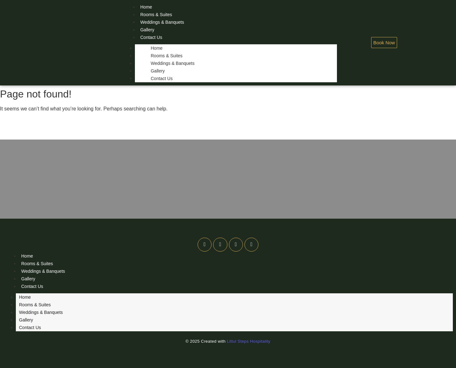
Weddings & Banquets (162, 22)
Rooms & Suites (156, 14)
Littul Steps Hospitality (248, 341)
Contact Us (151, 37)
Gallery (147, 29)
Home (156, 48)
